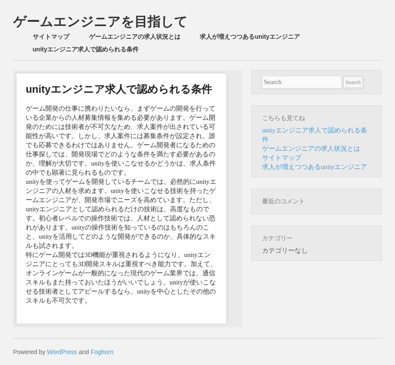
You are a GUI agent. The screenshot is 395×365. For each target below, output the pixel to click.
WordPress (62, 351)
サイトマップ (51, 36)
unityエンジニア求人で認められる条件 (86, 49)
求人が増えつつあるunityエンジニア (250, 36)
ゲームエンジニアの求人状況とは (134, 36)
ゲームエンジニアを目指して (100, 21)
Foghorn (102, 351)
